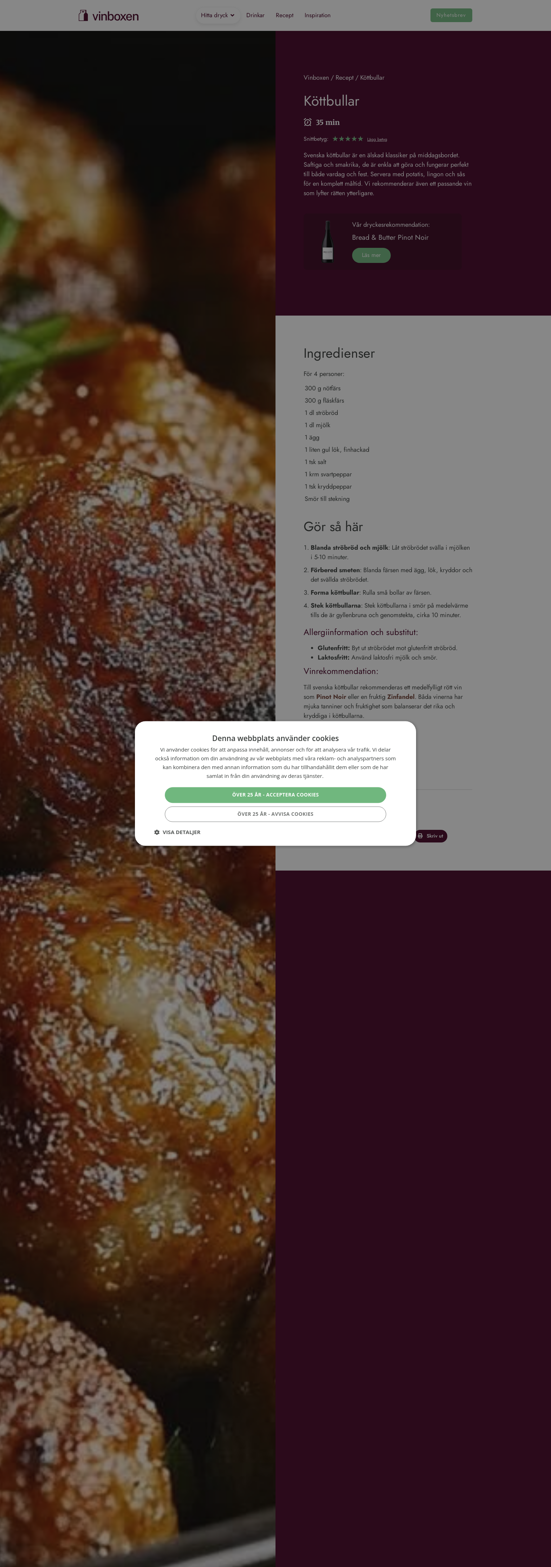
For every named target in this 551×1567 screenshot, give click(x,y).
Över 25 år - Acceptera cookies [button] (275, 795)
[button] (177, 832)
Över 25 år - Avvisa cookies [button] (275, 814)
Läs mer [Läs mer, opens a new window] (334, 775)
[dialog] (275, 783)
